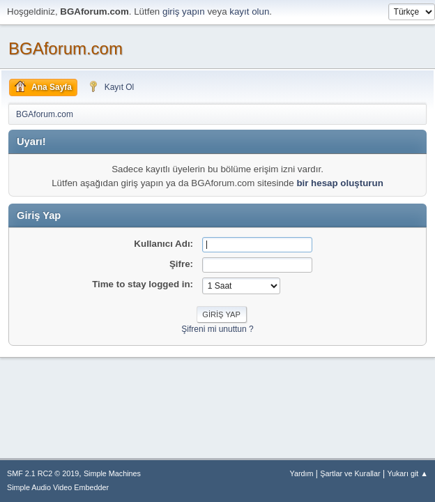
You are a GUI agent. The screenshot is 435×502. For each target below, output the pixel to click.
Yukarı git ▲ (407, 473)
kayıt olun (249, 11)
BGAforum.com (65, 48)
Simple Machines (112, 473)
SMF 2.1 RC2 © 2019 (43, 473)
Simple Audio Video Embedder (58, 487)
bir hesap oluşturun (339, 183)
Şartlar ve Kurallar (350, 473)
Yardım (302, 473)
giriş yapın (183, 11)
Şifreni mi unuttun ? (217, 329)
